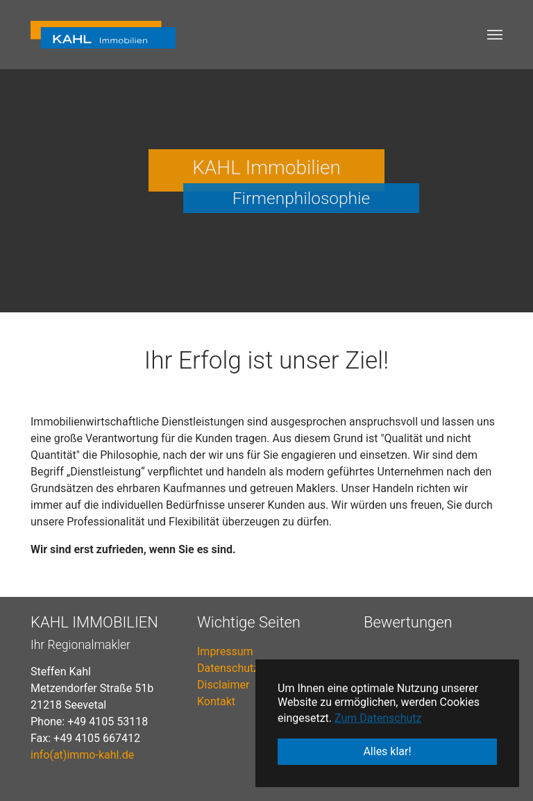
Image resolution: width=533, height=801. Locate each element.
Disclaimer (223, 684)
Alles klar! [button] (387, 751)
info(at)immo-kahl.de (82, 754)
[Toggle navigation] (494, 35)
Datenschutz (228, 668)
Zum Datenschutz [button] (378, 718)
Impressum (225, 651)
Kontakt (216, 701)
